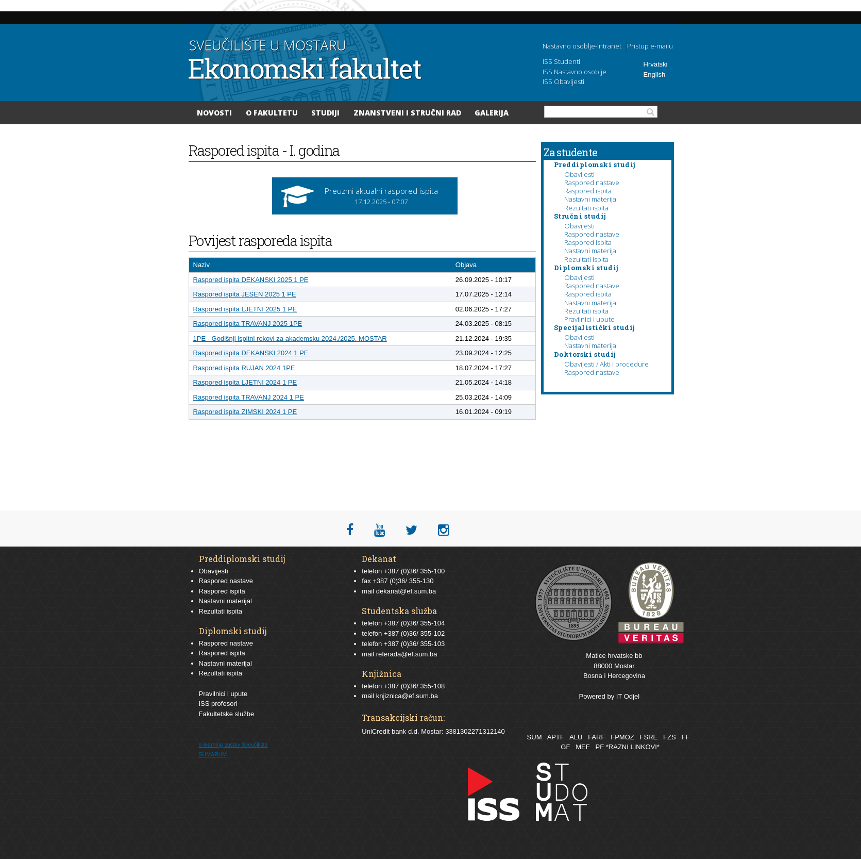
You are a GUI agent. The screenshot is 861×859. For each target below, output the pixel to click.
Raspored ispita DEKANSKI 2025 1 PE (251, 280)
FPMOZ (622, 737)
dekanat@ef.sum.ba (406, 591)
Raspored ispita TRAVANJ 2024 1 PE (248, 397)
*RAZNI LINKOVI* (633, 747)
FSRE (649, 737)
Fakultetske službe (227, 714)
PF (600, 747)
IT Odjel (627, 696)
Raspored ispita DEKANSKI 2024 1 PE (251, 353)
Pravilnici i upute (589, 319)
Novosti (214, 113)
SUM (534, 737)
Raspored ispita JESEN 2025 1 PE (244, 294)
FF (685, 737)
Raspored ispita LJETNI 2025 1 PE (245, 309)
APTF (555, 737)
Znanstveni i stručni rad (407, 113)
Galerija (492, 113)
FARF (596, 737)
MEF (582, 747)
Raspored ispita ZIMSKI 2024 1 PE (245, 412)
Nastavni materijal (591, 199)
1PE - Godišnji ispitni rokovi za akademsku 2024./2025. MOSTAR (290, 338)
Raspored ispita (588, 190)
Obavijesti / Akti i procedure (606, 364)
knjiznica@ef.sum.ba (407, 696)
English (655, 74)
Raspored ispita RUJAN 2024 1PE (244, 368)
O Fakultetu (272, 113)
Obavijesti (579, 174)
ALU (575, 737)
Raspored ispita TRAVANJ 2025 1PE (247, 323)
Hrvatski (656, 64)
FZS (669, 737)
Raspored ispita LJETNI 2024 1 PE (245, 382)
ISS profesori (218, 703)
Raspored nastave (591, 182)
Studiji (325, 113)
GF (565, 747)
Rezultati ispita (586, 207)
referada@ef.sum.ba (406, 654)
